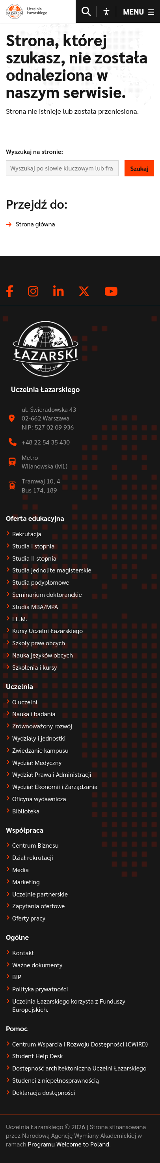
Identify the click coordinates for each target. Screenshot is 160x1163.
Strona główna (35, 224)
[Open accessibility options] (106, 11)
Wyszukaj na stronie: (34, 151)
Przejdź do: (37, 203)
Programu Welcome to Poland (67, 1144)
